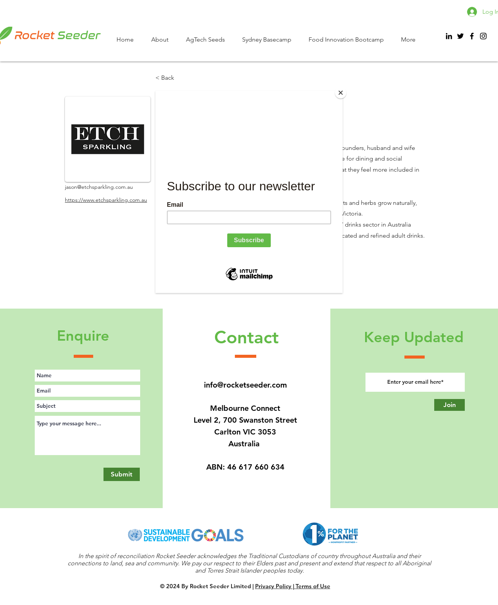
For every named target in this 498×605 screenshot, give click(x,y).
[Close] (340, 92)
